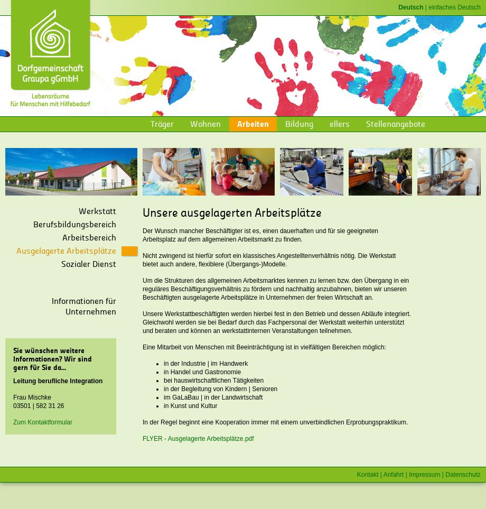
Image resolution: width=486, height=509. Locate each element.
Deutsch (410, 7)
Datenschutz (463, 474)
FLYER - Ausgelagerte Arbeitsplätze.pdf (198, 438)
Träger (162, 124)
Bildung (299, 124)
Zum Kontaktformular (42, 422)
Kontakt (368, 474)
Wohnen (205, 124)
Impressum (424, 474)
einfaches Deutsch (454, 7)
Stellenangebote (395, 124)
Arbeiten (253, 124)
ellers (340, 124)
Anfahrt (394, 474)
